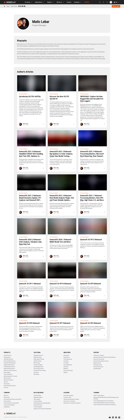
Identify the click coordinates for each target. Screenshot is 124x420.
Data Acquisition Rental (9, 385)
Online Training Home (98, 395)
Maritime (66, 368)
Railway (65, 372)
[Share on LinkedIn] (19, 6)
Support (50, 2)
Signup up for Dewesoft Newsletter (42, 408)
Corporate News (38, 401)
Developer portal (97, 364)
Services (6, 387)
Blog (8, 6)
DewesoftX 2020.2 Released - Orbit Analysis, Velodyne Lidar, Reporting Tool (30, 241)
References (7, 397)
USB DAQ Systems (8, 359)
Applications (39, 2)
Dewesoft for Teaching (69, 401)
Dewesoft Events (38, 405)
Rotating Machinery (38, 366)
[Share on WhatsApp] (24, 6)
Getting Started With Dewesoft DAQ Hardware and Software (106, 398)
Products (28, 2)
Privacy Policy (7, 401)
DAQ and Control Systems (10, 370)
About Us (6, 395)
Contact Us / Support (98, 355)
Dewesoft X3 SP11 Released (30, 284)
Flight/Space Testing (39, 359)
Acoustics (36, 372)
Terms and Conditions (9, 405)
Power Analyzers (8, 374)
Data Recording (37, 357)
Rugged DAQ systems (9, 364)
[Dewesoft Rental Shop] (103, 2)
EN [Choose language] (116, 2)
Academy (78, 2)
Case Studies (37, 399)
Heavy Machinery (68, 364)
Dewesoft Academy (69, 395)
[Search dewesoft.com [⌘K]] (107, 2)
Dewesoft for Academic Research (72, 403)
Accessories (7, 383)
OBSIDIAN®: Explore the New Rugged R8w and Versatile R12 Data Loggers (91, 98)
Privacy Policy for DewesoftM (11, 403)
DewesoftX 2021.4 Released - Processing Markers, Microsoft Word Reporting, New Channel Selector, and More (92, 154)
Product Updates (38, 406)
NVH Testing (37, 363)
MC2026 (86, 2)
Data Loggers (7, 372)
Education (66, 361)
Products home (7, 355)
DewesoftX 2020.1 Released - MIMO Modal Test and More (61, 240)
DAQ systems (7, 357)
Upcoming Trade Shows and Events (12, 399)
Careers (69, 2)
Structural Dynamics (39, 368)
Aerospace (66, 355)
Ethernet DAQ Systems (9, 361)
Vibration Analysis (38, 364)
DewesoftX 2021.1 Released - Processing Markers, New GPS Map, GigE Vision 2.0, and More (92, 197)
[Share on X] (22, 6)
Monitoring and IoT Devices (10, 376)
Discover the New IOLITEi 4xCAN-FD (59, 97)
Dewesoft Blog (37, 395)
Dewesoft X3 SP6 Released (90, 323)
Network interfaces (8, 380)
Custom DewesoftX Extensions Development (104, 404)
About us (60, 2)
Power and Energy (68, 370)
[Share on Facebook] (21, 6)
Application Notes (38, 397)
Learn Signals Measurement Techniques (103, 400)
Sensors (6, 381)
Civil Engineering (68, 359)
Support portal (97, 363)
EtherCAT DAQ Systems (10, 363)
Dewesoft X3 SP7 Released (60, 323)
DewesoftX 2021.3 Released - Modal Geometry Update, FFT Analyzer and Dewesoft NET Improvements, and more (30, 198)
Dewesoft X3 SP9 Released (90, 284)
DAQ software (7, 378)
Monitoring (36, 374)
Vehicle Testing (37, 361)
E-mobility (66, 363)
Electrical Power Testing (40, 370)
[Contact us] (100, 2)
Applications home (38, 355)
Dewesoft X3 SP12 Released (91, 239)
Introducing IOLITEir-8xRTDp (30, 96)
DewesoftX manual (98, 366)
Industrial (66, 366)
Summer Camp (67, 397)
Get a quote (116, 6)
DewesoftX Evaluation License (101, 361)
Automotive (67, 357)
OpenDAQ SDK (97, 368)
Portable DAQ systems (9, 366)
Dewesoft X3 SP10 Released (60, 284)
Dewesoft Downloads (98, 359)
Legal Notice (7, 406)
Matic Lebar (14, 6)
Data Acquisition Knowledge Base (42, 403)
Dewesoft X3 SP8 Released (29, 323)
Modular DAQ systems (9, 368)
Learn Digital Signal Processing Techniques (104, 402)
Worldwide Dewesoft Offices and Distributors (104, 357)
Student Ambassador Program (71, 399)
